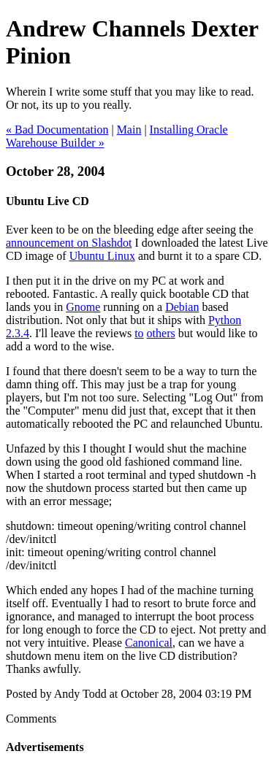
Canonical (148, 642)
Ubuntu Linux (102, 256)
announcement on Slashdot (69, 242)
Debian (182, 307)
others (161, 333)
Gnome (83, 307)
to (138, 333)
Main (129, 129)
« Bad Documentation (57, 129)
